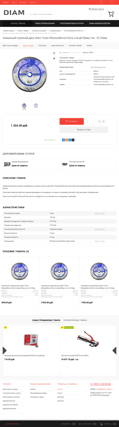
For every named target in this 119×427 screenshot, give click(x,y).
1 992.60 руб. (99, 304)
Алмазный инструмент (10, 405)
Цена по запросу (20, 166)
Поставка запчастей (76, 162)
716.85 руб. (9, 360)
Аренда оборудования (20, 162)
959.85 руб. (19, 304)
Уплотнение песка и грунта (72, 23)
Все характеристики (98, 67)
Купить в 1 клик (83, 130)
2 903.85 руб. (59, 304)
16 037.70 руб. (50, 360)
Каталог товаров (17, 23)
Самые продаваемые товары (46, 321)
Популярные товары (37, 397)
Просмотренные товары (75, 321)
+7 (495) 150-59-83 (100, 384)
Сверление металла (9, 409)
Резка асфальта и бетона (99, 23)
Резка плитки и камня (44, 23)
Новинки (33, 390)
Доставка (23, 2)
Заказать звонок (97, 9)
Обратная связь (11, 424)
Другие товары (100, 214)
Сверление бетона (9, 401)
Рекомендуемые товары (38, 394)
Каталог (6, 2)
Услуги (14, 2)
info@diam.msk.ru (104, 389)
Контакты (33, 2)
